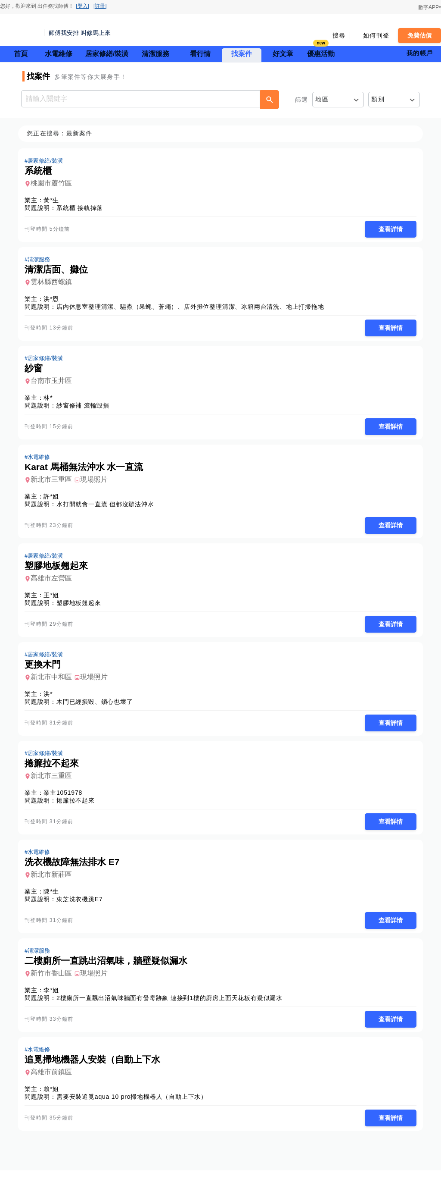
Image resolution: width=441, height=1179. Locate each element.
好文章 (283, 53)
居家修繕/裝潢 (106, 53)
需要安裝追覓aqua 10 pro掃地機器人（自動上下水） (134, 1104)
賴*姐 (54, 1097)
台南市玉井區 (54, 382)
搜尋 (339, 35)
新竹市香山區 (54, 980)
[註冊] (100, 6)
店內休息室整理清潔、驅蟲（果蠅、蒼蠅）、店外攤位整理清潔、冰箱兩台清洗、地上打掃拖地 (193, 307)
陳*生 (54, 897)
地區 (322, 99)
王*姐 (54, 599)
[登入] (82, 6)
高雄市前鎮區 (54, 1080)
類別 (378, 99)
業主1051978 (65, 798)
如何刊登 (376, 35)
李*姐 (54, 997)
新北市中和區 (54, 681)
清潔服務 (155, 53)
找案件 (241, 53)
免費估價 (419, 35)
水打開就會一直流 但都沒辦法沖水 (108, 507)
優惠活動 (321, 52)
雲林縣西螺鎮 (54, 283)
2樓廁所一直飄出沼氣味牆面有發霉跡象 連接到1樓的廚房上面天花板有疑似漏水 (172, 1005)
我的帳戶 (420, 53)
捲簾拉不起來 (78, 806)
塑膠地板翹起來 (81, 606)
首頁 (21, 53)
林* (50, 399)
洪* (50, 698)
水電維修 (58, 53)
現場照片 (96, 482)
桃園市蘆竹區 (54, 183)
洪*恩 (54, 300)
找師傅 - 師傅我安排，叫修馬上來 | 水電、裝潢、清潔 (19, 30)
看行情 (200, 53)
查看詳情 (388, 229)
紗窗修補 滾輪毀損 (85, 407)
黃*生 (54, 200)
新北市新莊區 (54, 880)
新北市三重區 (54, 482)
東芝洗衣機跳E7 (82, 905)
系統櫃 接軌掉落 (82, 208)
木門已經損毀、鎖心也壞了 (97, 706)
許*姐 (54, 499)
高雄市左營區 (54, 582)
